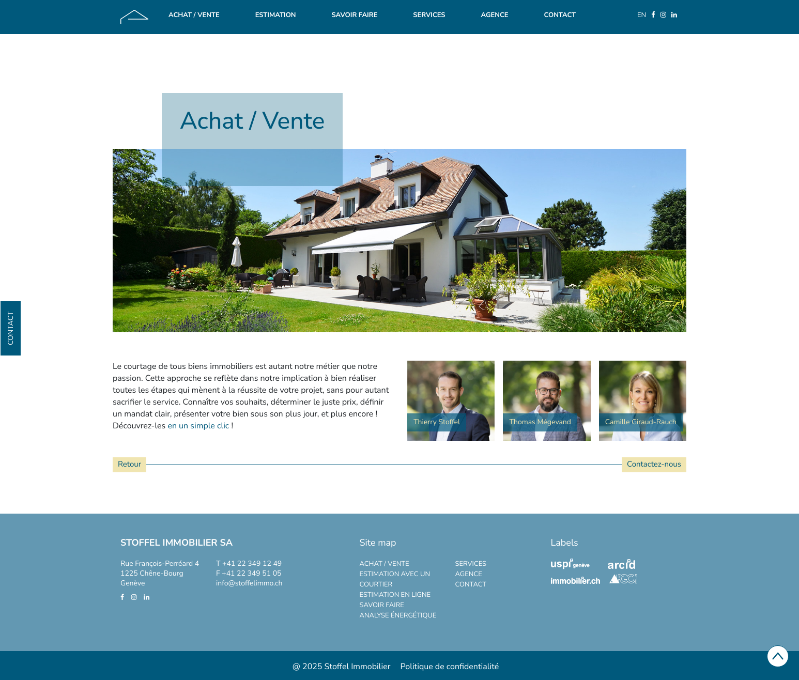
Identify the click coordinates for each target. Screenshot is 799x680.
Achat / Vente (194, 15)
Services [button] (429, 15)
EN (641, 15)
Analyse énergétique (398, 615)
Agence (494, 15)
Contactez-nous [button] (654, 464)
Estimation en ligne (395, 594)
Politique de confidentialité (450, 666)
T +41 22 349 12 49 (249, 563)
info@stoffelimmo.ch (249, 583)
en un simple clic (198, 425)
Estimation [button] (275, 15)
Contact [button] (11, 328)
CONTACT (471, 584)
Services (471, 563)
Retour (129, 464)
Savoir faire (354, 15)
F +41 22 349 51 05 (248, 573)
